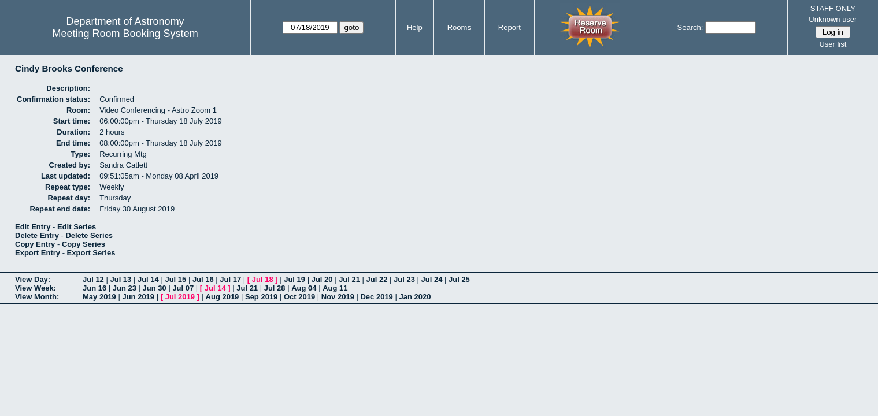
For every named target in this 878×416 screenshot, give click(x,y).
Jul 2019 (180, 296)
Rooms (459, 27)
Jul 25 (459, 279)
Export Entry (37, 252)
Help (415, 27)
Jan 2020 (415, 296)
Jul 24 (432, 279)
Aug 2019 (222, 296)
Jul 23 (404, 279)
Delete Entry (37, 235)
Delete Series (89, 235)
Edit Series (76, 226)
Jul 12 (93, 279)
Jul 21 (349, 279)
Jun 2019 (138, 296)
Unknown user (833, 19)
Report (509, 27)
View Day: (32, 279)
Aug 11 (335, 288)
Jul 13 (120, 279)
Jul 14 (148, 279)
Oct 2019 (299, 296)
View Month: (37, 296)
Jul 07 (183, 288)
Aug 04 (303, 288)
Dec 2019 (376, 296)
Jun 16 (94, 288)
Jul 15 (175, 279)
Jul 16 (203, 279)
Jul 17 (230, 279)
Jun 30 (154, 288)
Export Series (91, 252)
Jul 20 (322, 279)
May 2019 (99, 296)
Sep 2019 (261, 296)
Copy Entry (35, 244)
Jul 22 (377, 279)
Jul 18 (262, 279)
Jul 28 (275, 288)
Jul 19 (294, 279)
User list (832, 44)
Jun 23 (124, 288)
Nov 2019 (337, 296)
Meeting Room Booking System (125, 33)
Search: (690, 27)
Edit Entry (32, 226)
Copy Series (83, 244)
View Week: (35, 288)
